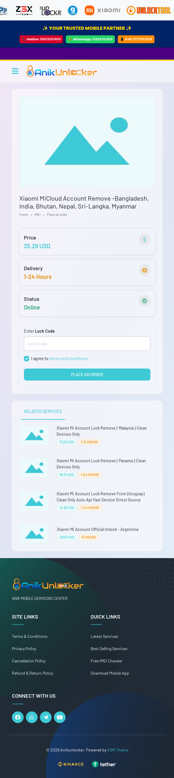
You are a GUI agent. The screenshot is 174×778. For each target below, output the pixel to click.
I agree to (59, 358)
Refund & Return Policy (32, 673)
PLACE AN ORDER (87, 374)
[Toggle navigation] (15, 71)
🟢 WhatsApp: (90, 39)
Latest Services (104, 636)
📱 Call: (136, 39)
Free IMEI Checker (106, 660)
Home (23, 214)
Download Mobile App (110, 673)
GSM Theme (117, 749)
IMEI (37, 214)
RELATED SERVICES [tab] (42, 411)
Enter (39, 331)
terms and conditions (68, 358)
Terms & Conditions (30, 636)
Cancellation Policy (28, 660)
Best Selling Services (109, 648)
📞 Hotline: (41, 39)
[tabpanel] (87, 485)
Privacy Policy (24, 648)
